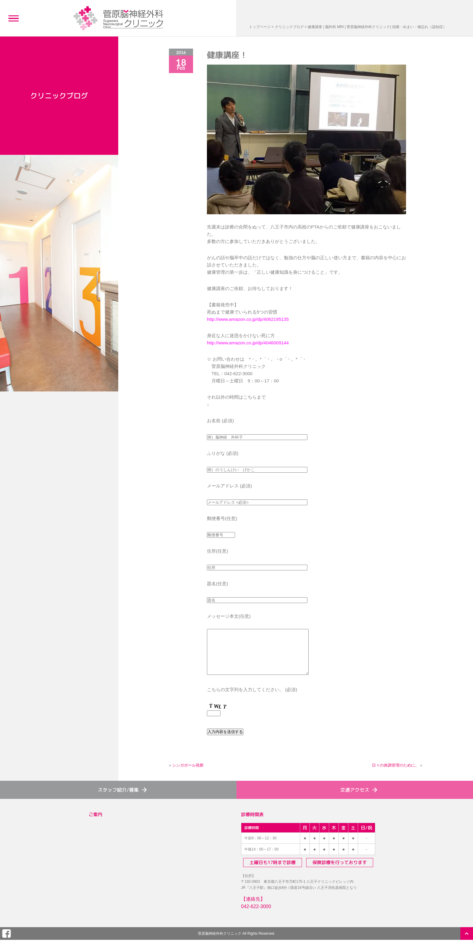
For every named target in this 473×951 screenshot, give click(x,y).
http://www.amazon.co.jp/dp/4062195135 (248, 319)
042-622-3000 (256, 915)
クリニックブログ (289, 27)
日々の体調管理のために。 (395, 774)
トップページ (260, 27)
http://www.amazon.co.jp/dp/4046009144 (248, 342)
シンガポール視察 (188, 774)
